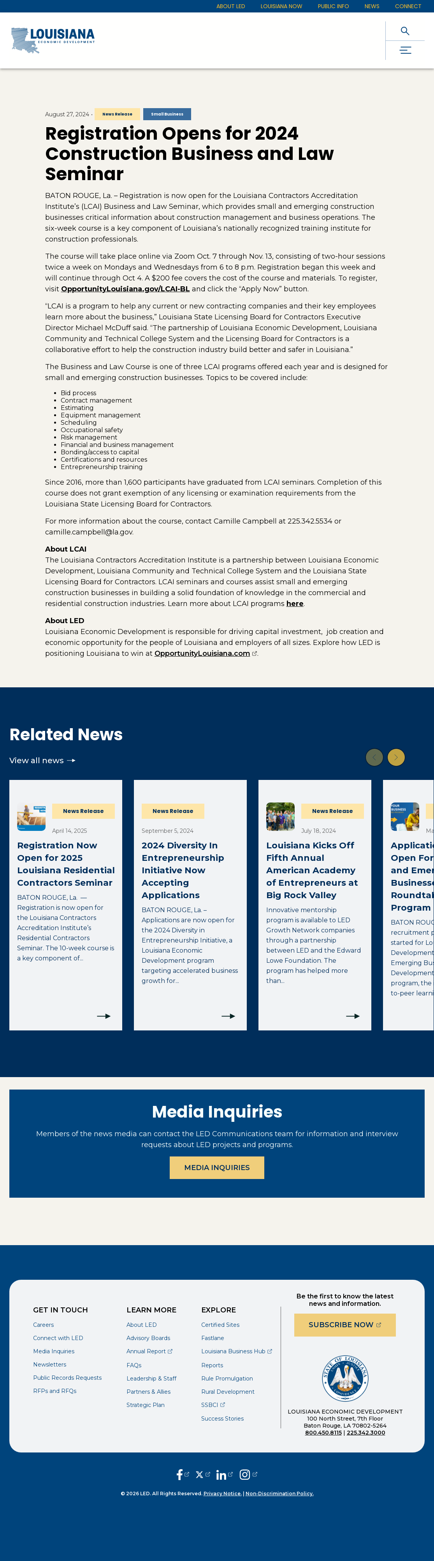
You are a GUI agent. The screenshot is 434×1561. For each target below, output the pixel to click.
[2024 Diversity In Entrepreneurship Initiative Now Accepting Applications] (190, 905)
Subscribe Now (352, 1324)
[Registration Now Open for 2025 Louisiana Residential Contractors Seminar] (65, 905)
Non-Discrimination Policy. (280, 1493)
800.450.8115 (323, 1432)
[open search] (405, 30)
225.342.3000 (366, 1432)
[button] (374, 757)
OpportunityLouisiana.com (206, 653)
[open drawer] (405, 50)
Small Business (167, 114)
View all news (42, 760)
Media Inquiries (217, 1167)
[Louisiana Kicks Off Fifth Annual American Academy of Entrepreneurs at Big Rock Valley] (314, 905)
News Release (117, 114)
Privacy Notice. (223, 1493)
